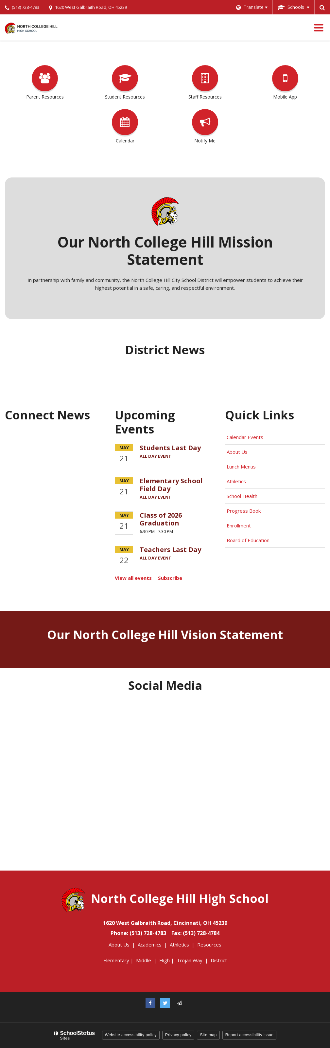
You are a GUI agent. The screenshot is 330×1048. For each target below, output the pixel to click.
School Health (242, 496)
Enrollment (239, 525)
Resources (209, 944)
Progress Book (244, 510)
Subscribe (170, 578)
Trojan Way (189, 960)
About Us (237, 452)
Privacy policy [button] (178, 1035)
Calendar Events (246, 437)
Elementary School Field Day (171, 484)
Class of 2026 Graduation (161, 519)
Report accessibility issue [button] (249, 1035)
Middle (143, 960)
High (164, 960)
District (219, 960)
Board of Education (249, 540)
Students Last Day (170, 447)
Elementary (116, 960)
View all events (133, 578)
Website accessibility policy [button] (131, 1035)
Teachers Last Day (170, 549)
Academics (150, 944)
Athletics (236, 481)
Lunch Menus (241, 466)
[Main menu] (318, 27)
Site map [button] (208, 1035)
